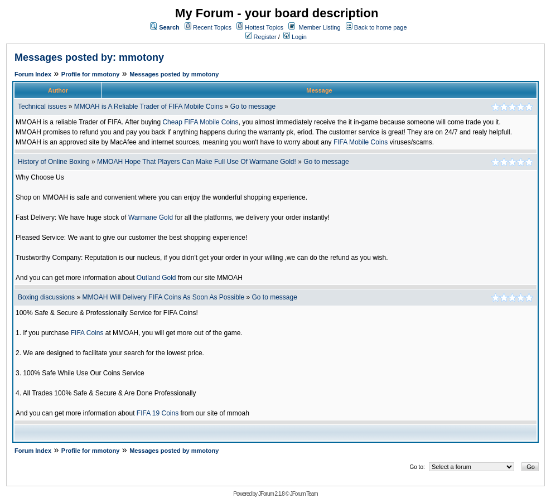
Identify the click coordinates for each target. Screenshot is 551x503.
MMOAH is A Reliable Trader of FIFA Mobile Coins (148, 106)
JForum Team (304, 494)
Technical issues (42, 106)
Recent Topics (212, 27)
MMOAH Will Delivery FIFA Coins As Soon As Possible (163, 297)
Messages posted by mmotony (174, 74)
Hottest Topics (264, 27)
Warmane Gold (150, 217)
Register (261, 36)
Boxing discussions (46, 297)
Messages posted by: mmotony (89, 57)
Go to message (253, 106)
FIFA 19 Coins (157, 413)
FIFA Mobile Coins (361, 142)
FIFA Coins (87, 333)
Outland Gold (156, 278)
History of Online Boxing (54, 162)
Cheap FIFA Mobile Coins (200, 122)
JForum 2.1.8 (271, 494)
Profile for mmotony (90, 74)
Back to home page (380, 27)
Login (295, 36)
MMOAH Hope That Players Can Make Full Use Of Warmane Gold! (196, 162)
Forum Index (32, 74)
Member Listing (319, 27)
